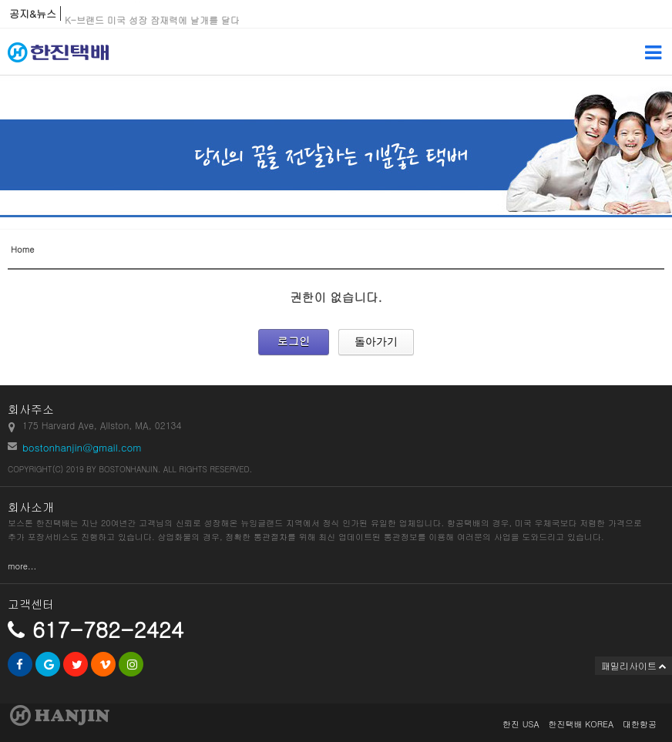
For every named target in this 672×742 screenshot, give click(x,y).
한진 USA (520, 724)
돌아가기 (376, 341)
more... (22, 566)
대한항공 (640, 724)
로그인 (293, 340)
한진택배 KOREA (581, 724)
